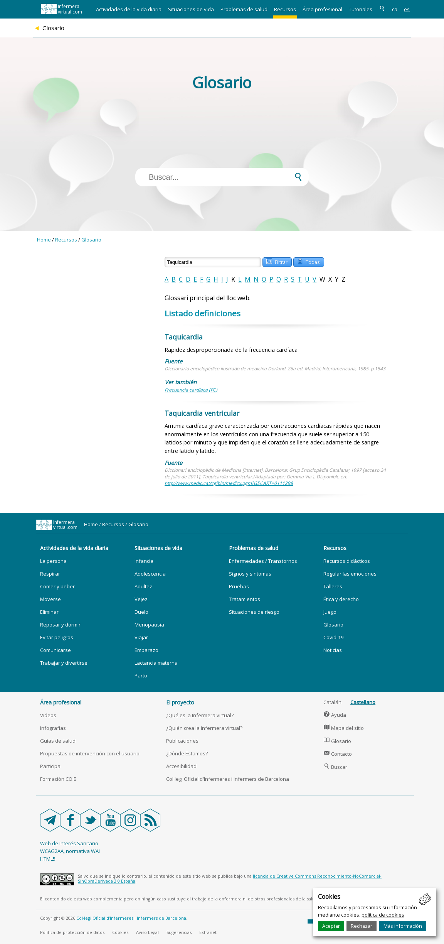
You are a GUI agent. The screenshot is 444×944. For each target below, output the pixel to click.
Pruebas (239, 586)
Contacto (337, 753)
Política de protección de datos (72, 932)
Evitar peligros (56, 637)
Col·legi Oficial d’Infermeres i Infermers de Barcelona (131, 918)
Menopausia (149, 624)
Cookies (120, 932)
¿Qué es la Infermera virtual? (200, 715)
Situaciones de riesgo (254, 611)
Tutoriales (360, 9)
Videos (48, 715)
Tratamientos (244, 599)
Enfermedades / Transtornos (263, 560)
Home (44, 239)
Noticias (332, 650)
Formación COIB (58, 778)
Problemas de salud (243, 9)
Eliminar (49, 611)
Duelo (141, 611)
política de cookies (383, 914)
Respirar (50, 573)
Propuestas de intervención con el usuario (90, 753)
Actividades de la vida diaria (128, 9)
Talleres (332, 586)
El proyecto (180, 702)
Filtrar (277, 261)
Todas (308, 261)
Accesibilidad (181, 766)
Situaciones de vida (191, 9)
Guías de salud (58, 740)
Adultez (143, 586)
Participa (50, 766)
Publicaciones (182, 740)
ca (394, 9)
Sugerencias (179, 932)
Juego (329, 611)
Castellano (362, 702)
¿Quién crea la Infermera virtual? (204, 727)
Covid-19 (333, 637)
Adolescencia (150, 573)
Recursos (285, 9)
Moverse (50, 599)
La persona (53, 560)
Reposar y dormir (60, 624)
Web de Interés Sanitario (69, 843)
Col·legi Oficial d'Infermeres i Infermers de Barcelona (227, 778)
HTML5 (48, 858)
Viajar (141, 637)
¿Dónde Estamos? (187, 753)
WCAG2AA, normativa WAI (70, 851)
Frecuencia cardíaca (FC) (191, 390)
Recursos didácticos (346, 560)
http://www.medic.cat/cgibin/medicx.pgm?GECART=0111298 (229, 483)
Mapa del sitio (343, 727)
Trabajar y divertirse (63, 662)
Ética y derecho (341, 599)
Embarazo (146, 650)
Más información (402, 925)
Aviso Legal (147, 932)
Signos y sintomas (250, 573)
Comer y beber (57, 586)
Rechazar (361, 925)
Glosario (91, 239)
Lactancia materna (156, 662)
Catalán (332, 702)
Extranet (208, 932)
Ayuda (334, 714)
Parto (141, 675)
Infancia (144, 560)
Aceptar (331, 925)
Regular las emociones (350, 573)
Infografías (53, 727)
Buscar (335, 766)
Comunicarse (55, 650)
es (407, 9)
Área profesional (322, 9)
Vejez (141, 599)
